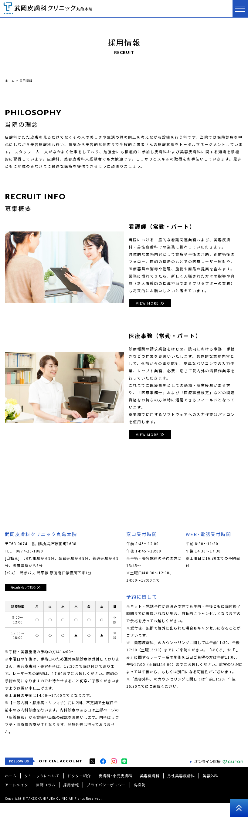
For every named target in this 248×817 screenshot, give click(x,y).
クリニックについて (42, 789)
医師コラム (46, 798)
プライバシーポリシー (106, 798)
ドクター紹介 (79, 789)
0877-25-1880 (29, 552)
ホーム (11, 789)
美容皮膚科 (150, 789)
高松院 (139, 798)
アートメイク (16, 798)
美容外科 (210, 789)
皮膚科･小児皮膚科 (115, 789)
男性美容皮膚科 (181, 789)
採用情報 (71, 798)
